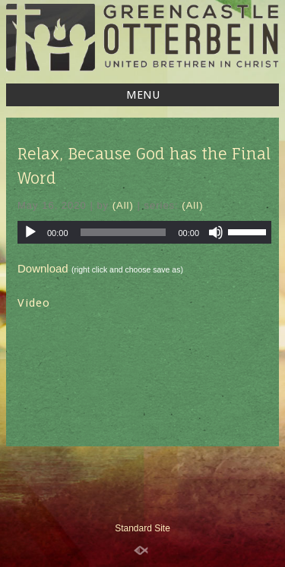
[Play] (30, 232)
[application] (144, 232)
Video (33, 303)
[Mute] (215, 232)
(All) (123, 205)
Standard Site (142, 528)
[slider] (123, 232)
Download (42, 268)
